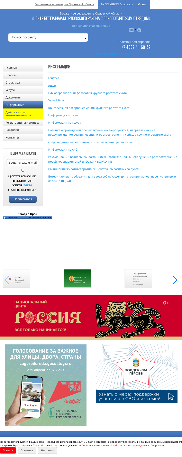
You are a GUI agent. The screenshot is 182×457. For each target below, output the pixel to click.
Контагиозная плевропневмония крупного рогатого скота (89, 108)
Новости (11, 75)
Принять (8, 450)
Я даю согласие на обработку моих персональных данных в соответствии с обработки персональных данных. (22, 183)
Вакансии (12, 130)
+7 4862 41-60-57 (136, 47)
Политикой (28, 185)
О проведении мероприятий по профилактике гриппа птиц (90, 142)
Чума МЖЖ (56, 100)
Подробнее (157, 445)
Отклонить (27, 450)
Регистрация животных (22, 122)
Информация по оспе (63, 115)
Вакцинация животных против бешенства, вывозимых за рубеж (93, 169)
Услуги (10, 90)
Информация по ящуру (64, 122)
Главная (11, 67)
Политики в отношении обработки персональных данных (115, 445)
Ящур (52, 85)
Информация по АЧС (62, 149)
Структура (13, 82)
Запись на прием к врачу (111, 54)
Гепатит (53, 78)
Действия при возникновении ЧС (19, 113)
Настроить (47, 450)
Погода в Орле (27, 214)
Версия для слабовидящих (91, 26)
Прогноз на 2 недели (40, 217)
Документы (13, 97)
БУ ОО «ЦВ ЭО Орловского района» (124, 4)
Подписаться (23, 199)
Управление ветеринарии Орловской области (64, 4)
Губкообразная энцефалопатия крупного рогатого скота (87, 93)
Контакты (12, 137)
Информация (15, 105)
